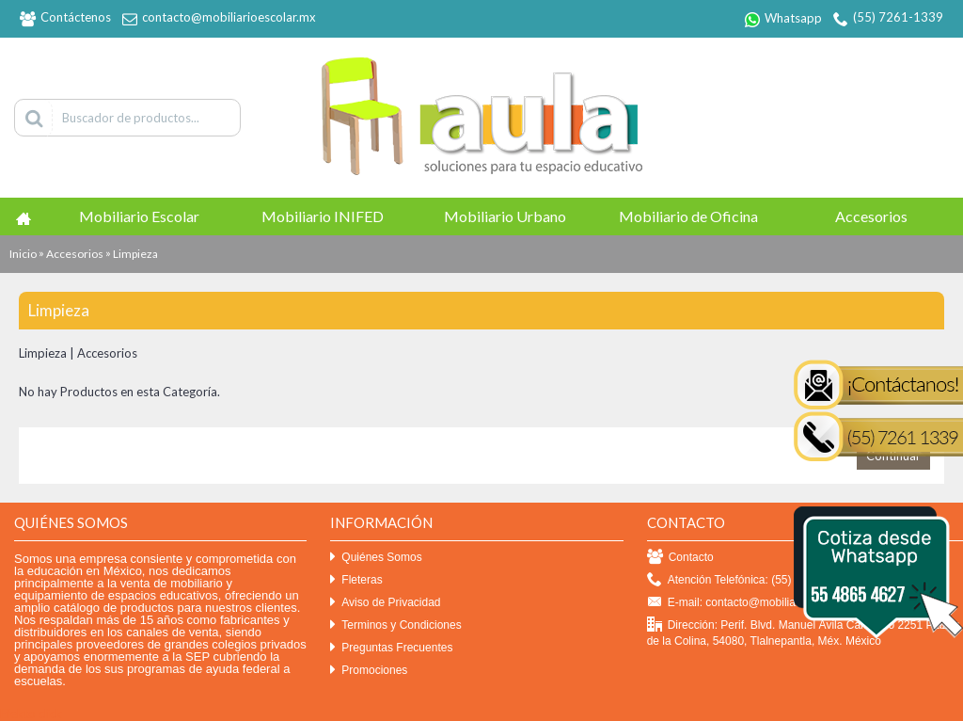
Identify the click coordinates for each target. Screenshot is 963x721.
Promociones (368, 671)
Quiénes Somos (375, 558)
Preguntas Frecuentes (391, 648)
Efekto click (31, 713)
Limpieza (135, 254)
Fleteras (356, 580)
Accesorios (74, 254)
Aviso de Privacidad (385, 603)
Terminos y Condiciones (395, 625)
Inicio (23, 254)
